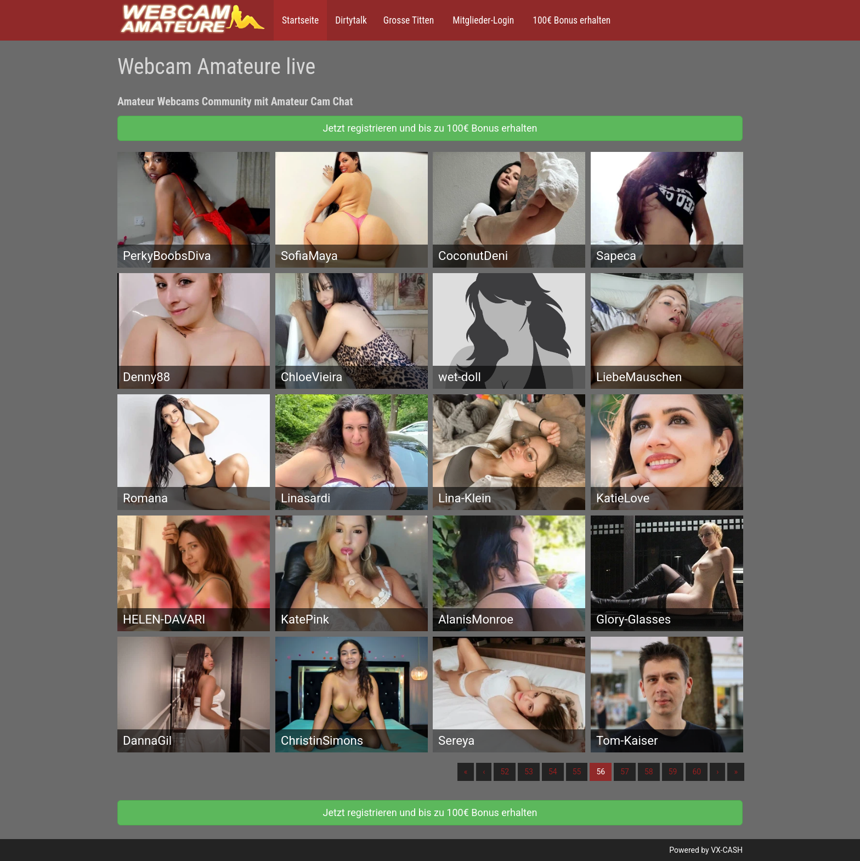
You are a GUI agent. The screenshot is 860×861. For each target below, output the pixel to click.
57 (624, 771)
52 (504, 771)
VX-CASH (727, 850)
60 (696, 771)
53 (528, 771)
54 (552, 771)
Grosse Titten (408, 20)
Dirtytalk (351, 20)
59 (673, 771)
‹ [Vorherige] (484, 771)
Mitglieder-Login (482, 20)
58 (648, 771)
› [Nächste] (717, 771)
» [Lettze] (736, 771)
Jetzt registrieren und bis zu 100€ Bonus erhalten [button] (430, 128)
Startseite (300, 20)
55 (577, 771)
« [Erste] (466, 771)
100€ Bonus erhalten (570, 20)
